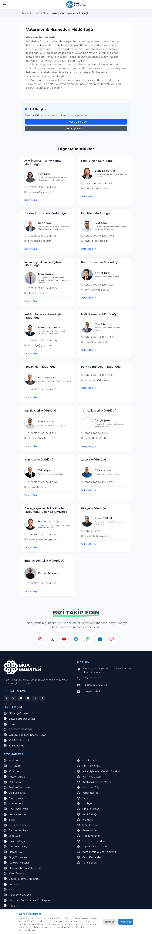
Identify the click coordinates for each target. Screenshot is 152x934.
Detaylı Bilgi (32, 199)
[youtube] (64, 640)
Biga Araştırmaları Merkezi (22, 868)
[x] (52, 640)
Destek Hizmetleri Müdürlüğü (45, 213)
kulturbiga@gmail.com (40, 345)
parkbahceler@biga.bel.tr (97, 380)
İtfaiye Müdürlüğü (93, 508)
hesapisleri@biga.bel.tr (96, 342)
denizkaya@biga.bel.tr (39, 241)
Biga (82, 798)
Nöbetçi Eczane (16, 713)
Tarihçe (84, 803)
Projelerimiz (87, 830)
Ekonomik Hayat (16, 830)
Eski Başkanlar (15, 792)
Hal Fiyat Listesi (89, 776)
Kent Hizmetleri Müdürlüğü (100, 262)
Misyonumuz (14, 776)
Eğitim (10, 819)
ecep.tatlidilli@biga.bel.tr (97, 536)
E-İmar (10, 724)
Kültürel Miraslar (16, 862)
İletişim (11, 905)
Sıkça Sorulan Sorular (19, 718)
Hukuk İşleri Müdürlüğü (97, 161)
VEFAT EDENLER (16, 740)
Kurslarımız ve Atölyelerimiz (96, 852)
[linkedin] (100, 640)
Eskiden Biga (14, 841)
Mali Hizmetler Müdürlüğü (99, 314)
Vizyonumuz (14, 771)
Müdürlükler (42, 13)
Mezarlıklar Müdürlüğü (40, 366)
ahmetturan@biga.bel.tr (97, 289)
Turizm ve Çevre (16, 825)
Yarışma (11, 884)
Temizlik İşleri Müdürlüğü (98, 410)
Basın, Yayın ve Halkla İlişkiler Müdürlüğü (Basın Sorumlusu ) (45, 510)
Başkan (11, 760)
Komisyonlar (14, 803)
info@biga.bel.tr (92, 691)
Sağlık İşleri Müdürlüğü (40, 410)
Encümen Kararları (91, 841)
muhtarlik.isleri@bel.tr (96, 438)
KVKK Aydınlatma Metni (94, 782)
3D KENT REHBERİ (18, 729)
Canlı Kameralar (89, 857)
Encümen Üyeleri (17, 809)
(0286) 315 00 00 (76, 121)
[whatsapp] (88, 640)
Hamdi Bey (13, 852)
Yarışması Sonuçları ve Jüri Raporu (27, 900)
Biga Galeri (13, 835)
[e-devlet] (112, 640)
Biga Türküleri (15, 857)
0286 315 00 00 (92, 678)
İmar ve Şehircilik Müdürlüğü (44, 560)
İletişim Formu (76, 128)
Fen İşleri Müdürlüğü (95, 213)
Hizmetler (86, 819)
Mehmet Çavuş (15, 846)
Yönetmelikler (88, 792)
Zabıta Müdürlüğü (93, 459)
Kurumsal (12, 766)
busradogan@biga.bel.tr (97, 188)
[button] (4, 4)
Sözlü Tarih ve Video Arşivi (22, 878)
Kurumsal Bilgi (88, 787)
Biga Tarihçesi (88, 809)
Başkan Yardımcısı (17, 787)
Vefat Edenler (88, 825)
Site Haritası (38, 926)
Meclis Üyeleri (88, 760)
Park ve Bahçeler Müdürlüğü (101, 366)
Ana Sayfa (27, 13)
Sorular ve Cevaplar (18, 895)
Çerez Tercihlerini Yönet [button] (79, 926)
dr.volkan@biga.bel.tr (39, 438)
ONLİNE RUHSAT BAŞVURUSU (25, 734)
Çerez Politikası (56, 926)
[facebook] (76, 640)
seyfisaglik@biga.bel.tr (96, 241)
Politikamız (13, 782)
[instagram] (40, 640)
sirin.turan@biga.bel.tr (39, 192)
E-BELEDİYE (14, 745)
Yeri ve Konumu (16, 814)
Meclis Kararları (89, 835)
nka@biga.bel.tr (36, 293)
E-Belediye (13, 911)
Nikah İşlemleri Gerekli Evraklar (99, 771)
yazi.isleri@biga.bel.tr (38, 487)
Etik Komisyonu (89, 766)
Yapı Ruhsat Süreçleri (93, 846)
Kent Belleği (87, 814)
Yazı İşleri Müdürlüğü (38, 459)
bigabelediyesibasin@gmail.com (44, 539)
